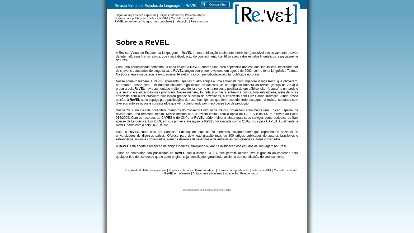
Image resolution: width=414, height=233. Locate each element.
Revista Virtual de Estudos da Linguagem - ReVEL (156, 5)
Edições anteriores (171, 15)
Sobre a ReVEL (158, 18)
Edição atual (123, 15)
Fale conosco (199, 21)
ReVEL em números (128, 21)
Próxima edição (195, 15)
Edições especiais (144, 15)
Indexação (181, 21)
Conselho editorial (182, 18)
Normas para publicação (130, 18)
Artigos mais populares (157, 21)
